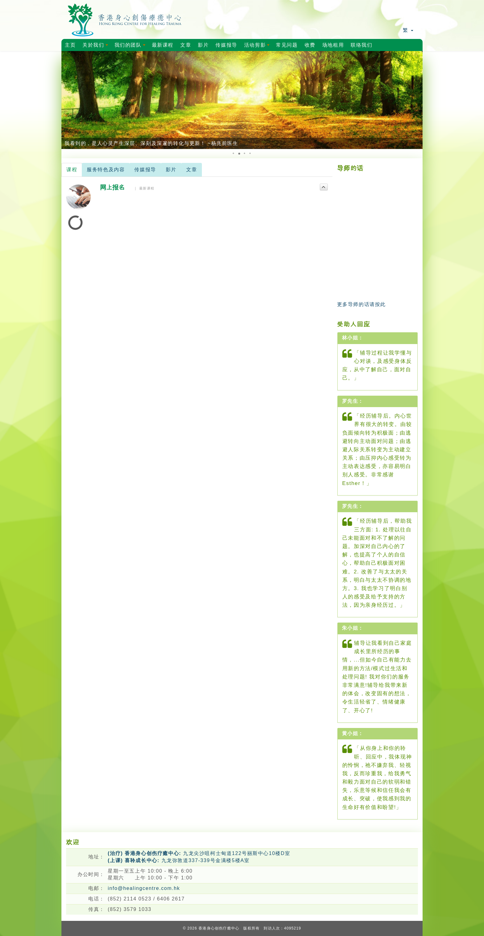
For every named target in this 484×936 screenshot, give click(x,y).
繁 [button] (408, 30)
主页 (70, 45)
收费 (310, 45)
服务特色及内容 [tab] (106, 169)
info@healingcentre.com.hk (144, 888)
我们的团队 (131, 46)
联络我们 (361, 45)
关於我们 (96, 46)
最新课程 (162, 45)
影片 (203, 45)
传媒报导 (226, 45)
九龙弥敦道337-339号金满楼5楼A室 (179, 860)
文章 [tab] (191, 169)
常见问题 (287, 45)
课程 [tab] (71, 169)
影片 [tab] (171, 169)
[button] (67, 100)
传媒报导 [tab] (145, 169)
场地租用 (333, 45)
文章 (185, 45)
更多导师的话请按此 (361, 304)
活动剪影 (258, 46)
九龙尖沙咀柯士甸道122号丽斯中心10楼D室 (199, 853)
